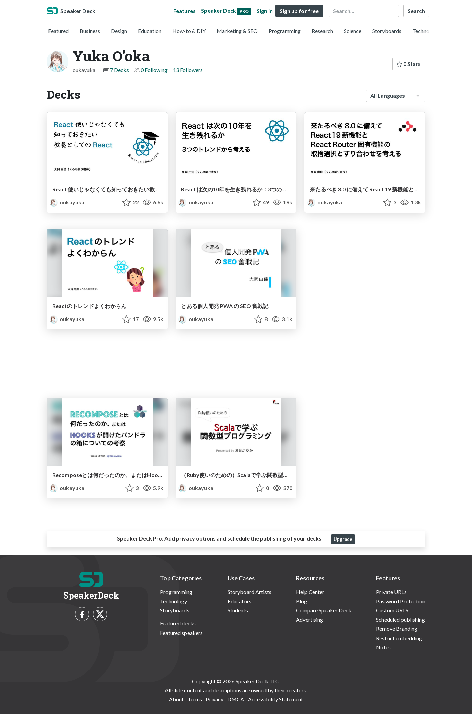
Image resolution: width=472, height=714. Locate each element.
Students (238, 610)
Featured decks (178, 623)
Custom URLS (392, 610)
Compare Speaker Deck (323, 610)
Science (352, 31)
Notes (383, 647)
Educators (239, 601)
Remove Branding (396, 628)
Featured (58, 31)
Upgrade (343, 539)
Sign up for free (299, 10)
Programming (285, 31)
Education (149, 31)
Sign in (265, 10)
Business (90, 31)
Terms (195, 699)
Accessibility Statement (275, 699)
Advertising (309, 619)
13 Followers (188, 70)
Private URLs (391, 592)
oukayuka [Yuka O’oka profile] (67, 202)
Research (322, 31)
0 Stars (409, 63)
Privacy (214, 699)
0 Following (154, 70)
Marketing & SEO (237, 31)
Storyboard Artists (249, 592)
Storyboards (386, 31)
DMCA (235, 699)
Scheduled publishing (400, 619)
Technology (425, 31)
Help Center (310, 592)
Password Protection (400, 601)
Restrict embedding (399, 638)
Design (119, 31)
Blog (301, 601)
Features (184, 10)
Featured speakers (181, 632)
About (176, 699)
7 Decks (119, 70)
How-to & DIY (189, 31)
